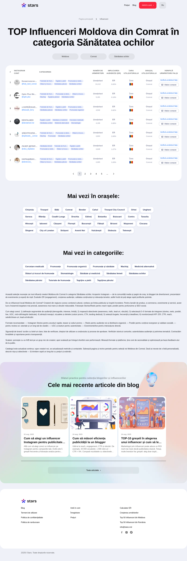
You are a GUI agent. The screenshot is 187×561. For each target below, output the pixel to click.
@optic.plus (26, 97)
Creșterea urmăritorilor (129, 517)
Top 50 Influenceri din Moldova (132, 522)
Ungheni (147, 210)
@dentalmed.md (28, 123)
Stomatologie (67, 273)
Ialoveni (43, 223)
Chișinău (29, 210)
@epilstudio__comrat (29, 136)
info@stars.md (126, 531)
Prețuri (127, 5)
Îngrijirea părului (105, 280)
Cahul (95, 210)
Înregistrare (75, 517)
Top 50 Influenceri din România (132, 526)
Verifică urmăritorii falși (168, 80)
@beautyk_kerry (28, 110)
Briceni (113, 223)
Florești (71, 223)
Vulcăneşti (96, 230)
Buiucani (117, 217)
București (86, 223)
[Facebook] (122, 536)
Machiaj (124, 266)
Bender (82, 210)
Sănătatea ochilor (137, 273)
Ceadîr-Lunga (58, 217)
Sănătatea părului (33, 280)
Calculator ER (125, 512)
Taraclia (144, 217)
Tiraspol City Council (114, 210)
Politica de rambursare (30, 526)
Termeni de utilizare (29, 517)
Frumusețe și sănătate (103, 266)
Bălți (57, 210)
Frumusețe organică (77, 266)
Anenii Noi (80, 230)
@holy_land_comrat (29, 84)
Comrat (69, 210)
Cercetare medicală (34, 266)
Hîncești (29, 223)
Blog (134, 5)
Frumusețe (55, 266)
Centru (131, 217)
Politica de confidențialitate (32, 522)
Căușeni (57, 223)
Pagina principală (86, 19)
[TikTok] (131, 536)
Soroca (28, 217)
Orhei (133, 210)
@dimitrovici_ (27, 162)
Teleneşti (127, 230)
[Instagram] (126, 536)
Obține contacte (168, 85)
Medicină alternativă (144, 266)
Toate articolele (93, 471)
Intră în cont (148, 5)
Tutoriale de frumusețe (59, 280)
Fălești (100, 223)
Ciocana (143, 223)
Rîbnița (42, 217)
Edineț (88, 217)
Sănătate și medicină (90, 273)
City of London (47, 230)
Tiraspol (44, 210)
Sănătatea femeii (114, 273)
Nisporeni (128, 223)
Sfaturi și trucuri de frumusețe (39, 273)
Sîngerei (29, 230)
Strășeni (64, 230)
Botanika (102, 217)
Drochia (75, 217)
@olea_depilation (28, 149)
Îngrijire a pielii (84, 280)
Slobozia (112, 230)
